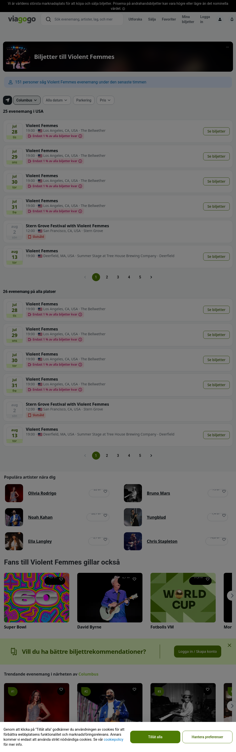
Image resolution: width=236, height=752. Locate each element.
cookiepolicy (113, 739)
